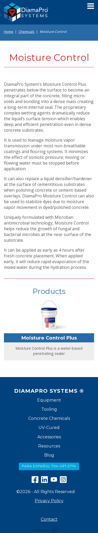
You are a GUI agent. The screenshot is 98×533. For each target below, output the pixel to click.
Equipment (49, 400)
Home (8, 31)
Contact (49, 519)
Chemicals (26, 31)
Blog (49, 455)
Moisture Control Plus (49, 338)
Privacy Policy (49, 500)
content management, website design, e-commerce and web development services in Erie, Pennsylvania (49, 530)
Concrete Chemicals (49, 418)
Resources (49, 446)
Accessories (49, 436)
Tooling (49, 409)
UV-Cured (49, 427)
